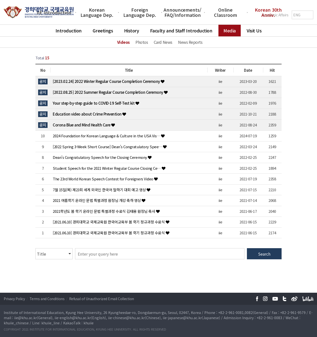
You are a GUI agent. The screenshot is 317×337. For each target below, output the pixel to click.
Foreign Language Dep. (139, 12)
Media (229, 30)
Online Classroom (225, 12)
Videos (123, 42)
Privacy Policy (15, 298)
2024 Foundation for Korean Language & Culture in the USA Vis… (107, 135)
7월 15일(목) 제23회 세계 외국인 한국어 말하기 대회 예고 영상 (100, 189)
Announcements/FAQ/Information (182, 12)
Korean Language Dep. (96, 12)
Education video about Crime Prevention (87, 114)
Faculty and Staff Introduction (181, 30)
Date (248, 70)
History (131, 30)
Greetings (103, 30)
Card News (163, 42)
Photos (141, 42)
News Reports (190, 42)
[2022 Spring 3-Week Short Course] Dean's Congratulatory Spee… (108, 146)
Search (264, 254)
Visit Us (254, 30)
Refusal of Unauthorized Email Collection (101, 298)
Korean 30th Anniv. (268, 12)
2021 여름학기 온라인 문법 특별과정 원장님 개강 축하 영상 (97, 200)
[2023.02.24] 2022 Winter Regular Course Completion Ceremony (107, 81)
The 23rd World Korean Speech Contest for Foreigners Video (103, 178)
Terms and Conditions (47, 298)
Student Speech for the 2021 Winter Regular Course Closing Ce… (107, 168)
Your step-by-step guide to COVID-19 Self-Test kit (94, 103)
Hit (272, 70)
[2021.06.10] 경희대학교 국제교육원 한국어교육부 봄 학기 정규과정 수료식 (109, 221)
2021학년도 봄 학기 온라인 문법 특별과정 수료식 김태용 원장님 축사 (104, 211)
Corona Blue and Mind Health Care (82, 124)
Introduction (68, 30)
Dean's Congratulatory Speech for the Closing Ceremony (100, 157)
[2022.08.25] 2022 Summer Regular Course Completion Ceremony (108, 92)
